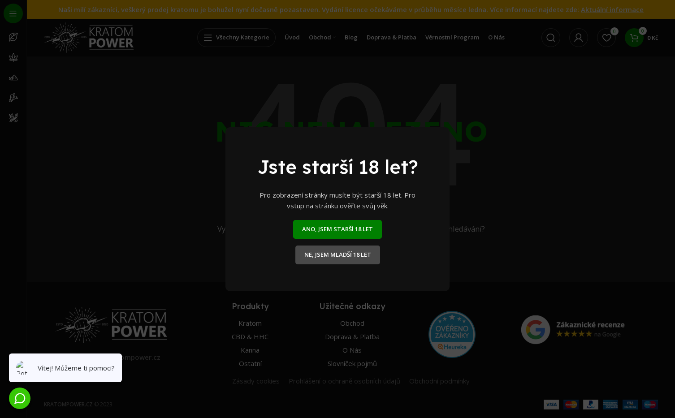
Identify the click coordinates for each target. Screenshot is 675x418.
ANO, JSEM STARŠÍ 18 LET (337, 229)
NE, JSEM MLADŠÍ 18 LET (337, 254)
